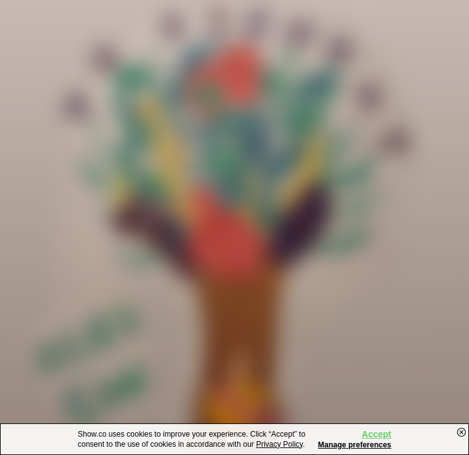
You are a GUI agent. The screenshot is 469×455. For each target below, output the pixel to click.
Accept (376, 434)
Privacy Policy (279, 444)
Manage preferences (354, 444)
